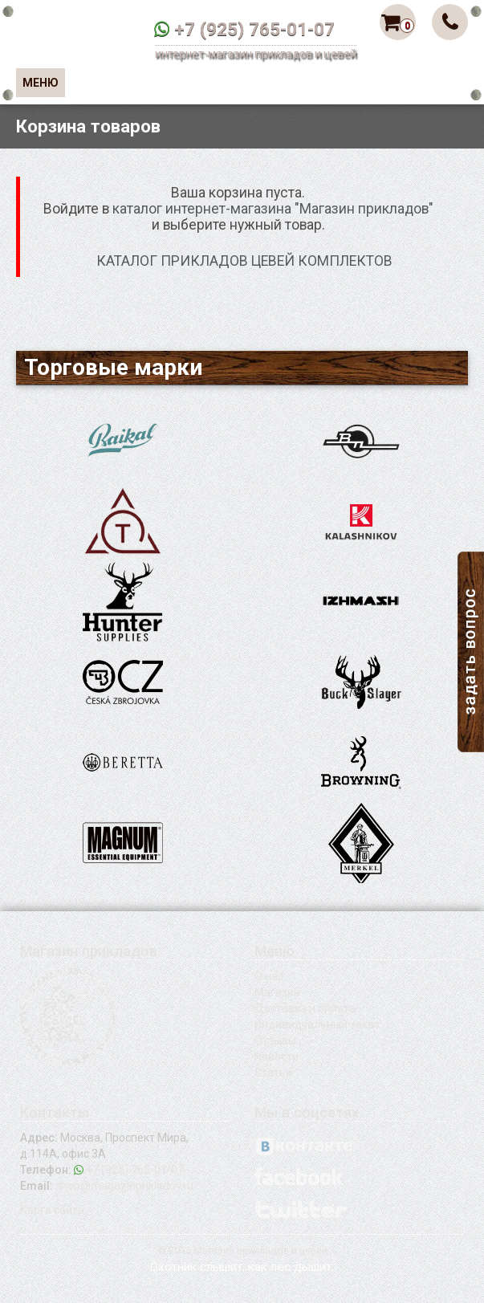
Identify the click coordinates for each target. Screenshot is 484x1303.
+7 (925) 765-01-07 (254, 28)
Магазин (277, 992)
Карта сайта (52, 1209)
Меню (40, 82)
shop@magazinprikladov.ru (124, 1185)
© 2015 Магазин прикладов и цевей (242, 1250)
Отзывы (275, 1040)
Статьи (273, 1072)
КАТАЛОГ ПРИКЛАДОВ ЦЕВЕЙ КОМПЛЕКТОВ (244, 261)
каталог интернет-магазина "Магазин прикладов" (272, 209)
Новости (276, 1056)
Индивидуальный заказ (317, 1024)
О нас (268, 976)
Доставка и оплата (305, 1008)
